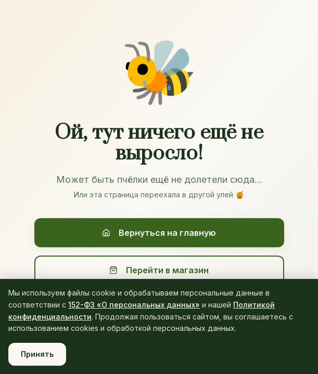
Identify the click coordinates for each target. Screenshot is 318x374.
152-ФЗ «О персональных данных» (134, 304)
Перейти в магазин (159, 270)
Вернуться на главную (159, 233)
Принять (37, 354)
